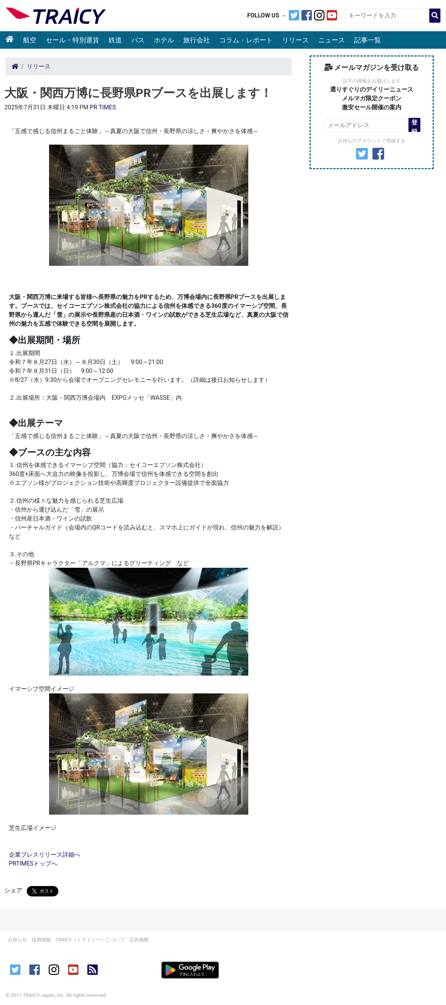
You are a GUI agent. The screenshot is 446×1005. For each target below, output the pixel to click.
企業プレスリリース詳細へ (44, 854)
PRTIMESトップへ (33, 863)
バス (138, 40)
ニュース (331, 40)
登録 (414, 125)
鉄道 (115, 40)
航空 (29, 40)
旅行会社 (196, 40)
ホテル (164, 40)
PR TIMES (103, 107)
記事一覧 (367, 40)
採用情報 (41, 940)
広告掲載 (139, 940)
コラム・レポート (246, 40)
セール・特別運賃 (72, 40)
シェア (13, 890)
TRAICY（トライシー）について (90, 940)
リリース (295, 40)
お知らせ (17, 940)
